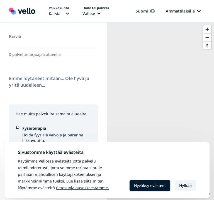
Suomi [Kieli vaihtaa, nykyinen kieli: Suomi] (145, 11)
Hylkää (185, 185)
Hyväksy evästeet (150, 185)
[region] (160, 111)
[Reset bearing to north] (207, 45)
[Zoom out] (207, 37)
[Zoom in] (207, 29)
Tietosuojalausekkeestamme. (82, 187)
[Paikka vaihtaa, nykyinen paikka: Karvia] (59, 11)
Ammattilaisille (183, 11)
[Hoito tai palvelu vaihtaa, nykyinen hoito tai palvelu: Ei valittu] (95, 11)
